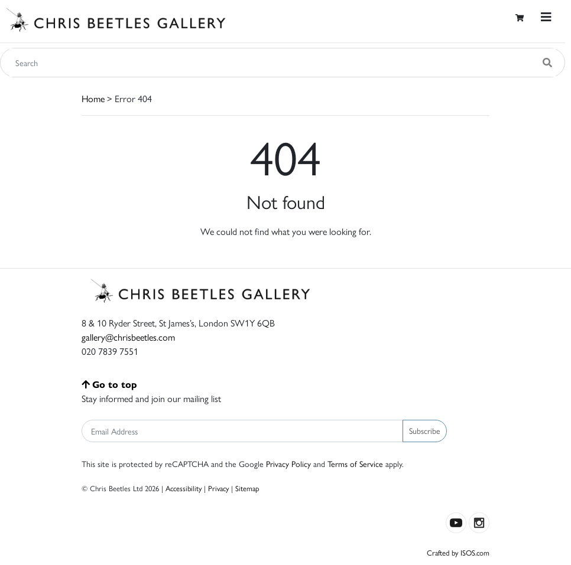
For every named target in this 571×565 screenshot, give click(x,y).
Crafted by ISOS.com (458, 552)
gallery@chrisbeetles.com (128, 337)
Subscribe (424, 430)
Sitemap (247, 488)
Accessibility (184, 488)
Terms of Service (355, 463)
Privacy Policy (288, 463)
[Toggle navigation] (546, 17)
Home (93, 98)
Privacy (218, 488)
